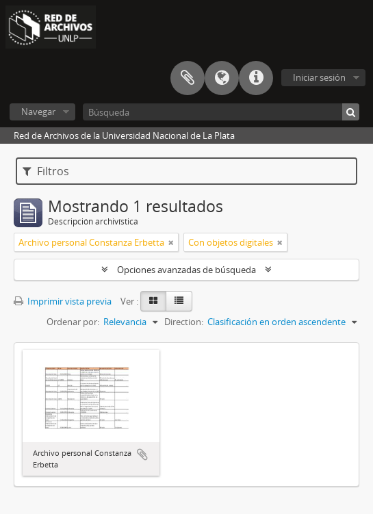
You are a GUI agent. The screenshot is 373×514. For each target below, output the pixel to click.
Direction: (183, 322)
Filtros (46, 171)
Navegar (38, 111)
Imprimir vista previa (63, 301)
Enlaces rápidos (256, 78)
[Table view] (179, 301)
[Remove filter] (171, 242)
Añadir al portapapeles (142, 454)
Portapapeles (187, 78)
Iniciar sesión (319, 77)
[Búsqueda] (221, 111)
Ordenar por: (73, 322)
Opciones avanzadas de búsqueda (186, 270)
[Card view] (153, 301)
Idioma (222, 78)
